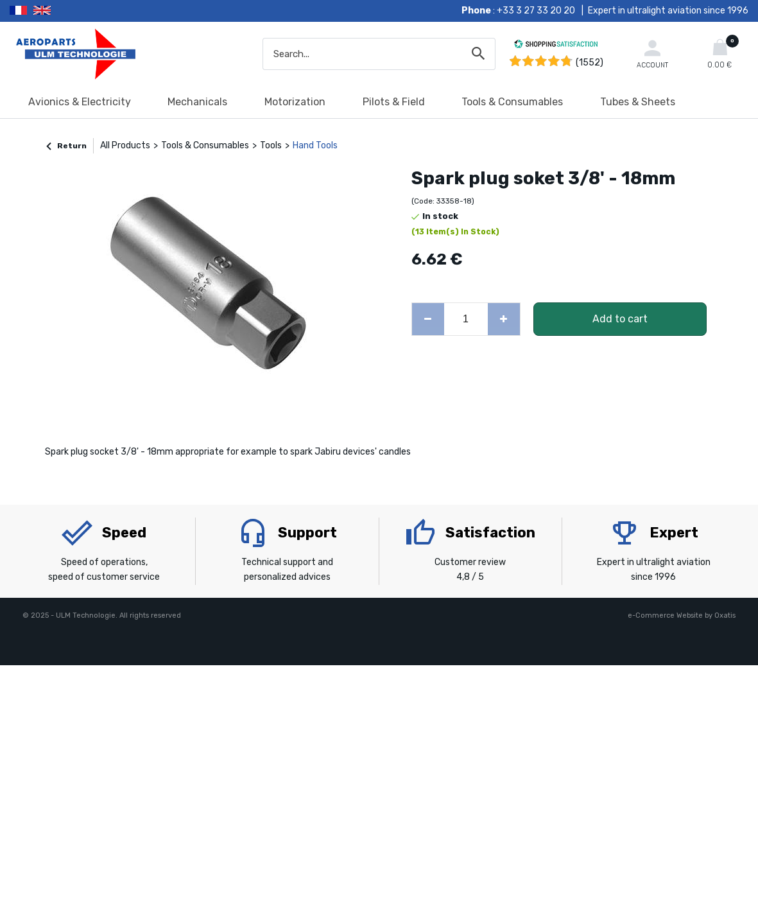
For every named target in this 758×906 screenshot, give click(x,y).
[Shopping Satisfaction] (556, 45)
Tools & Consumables (512, 102)
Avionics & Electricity (79, 102)
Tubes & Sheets (637, 102)
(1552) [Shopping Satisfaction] (589, 62)
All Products (125, 145)
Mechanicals (197, 102)
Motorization (294, 102)
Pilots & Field (394, 102)
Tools (271, 145)
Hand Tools (315, 145)
